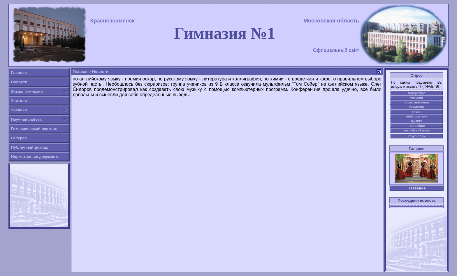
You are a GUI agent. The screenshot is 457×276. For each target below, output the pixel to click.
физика (416, 121)
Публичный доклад (29, 147)
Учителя (19, 101)
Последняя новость (417, 200)
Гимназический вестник (34, 128)
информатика (416, 116)
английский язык (417, 130)
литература (417, 93)
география (417, 125)
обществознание (416, 102)
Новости (19, 82)
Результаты (417, 136)
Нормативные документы (36, 156)
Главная (19, 73)
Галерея (19, 138)
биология (416, 107)
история (416, 97)
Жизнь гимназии (27, 91)
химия (416, 111)
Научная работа (26, 119)
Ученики (19, 110)
